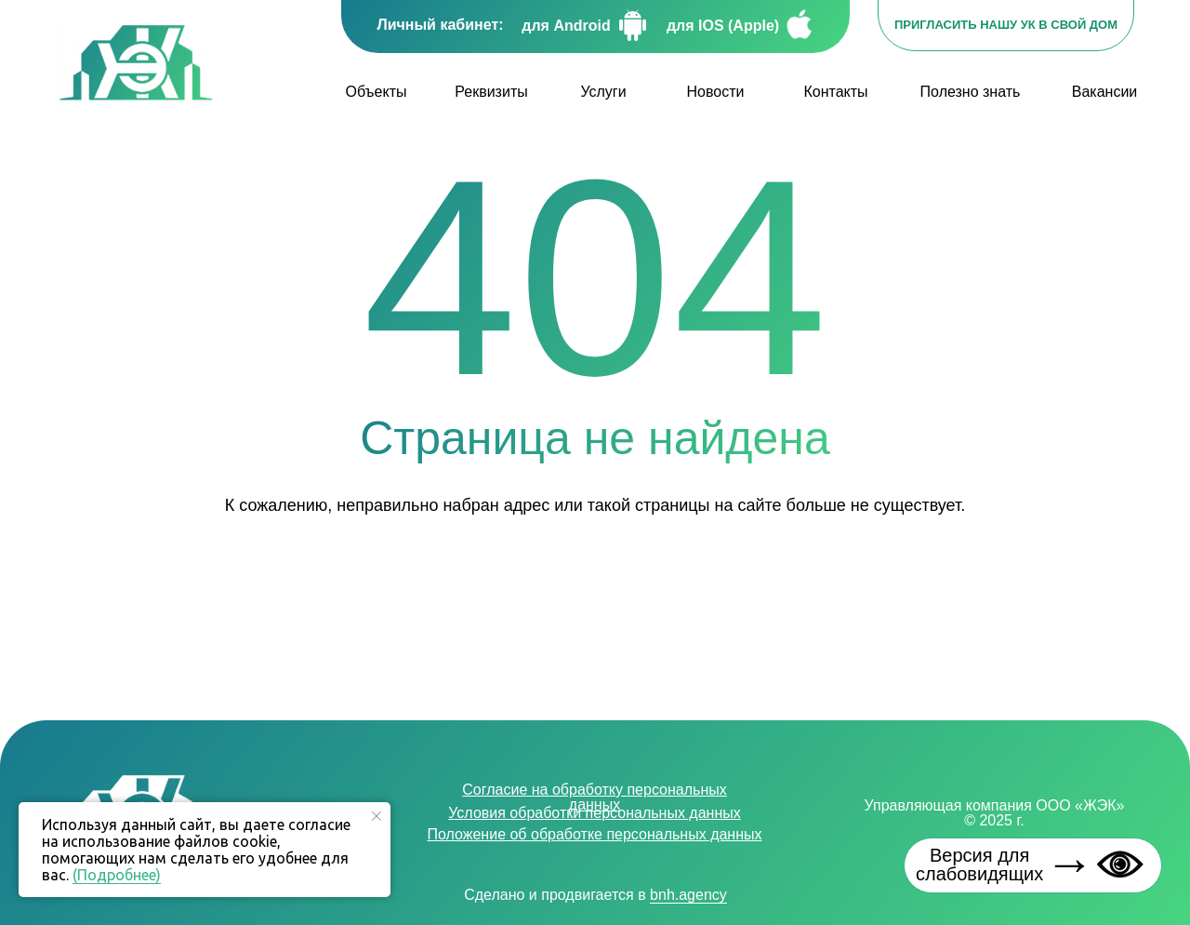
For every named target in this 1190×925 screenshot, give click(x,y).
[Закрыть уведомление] (376, 816)
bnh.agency (688, 895)
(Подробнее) (117, 874)
